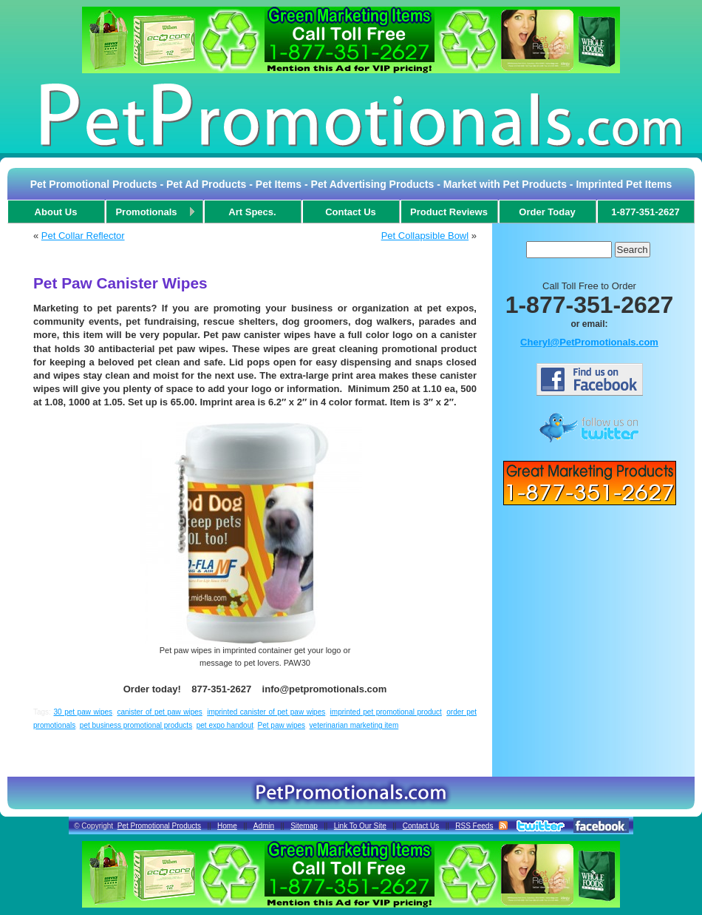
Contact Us (421, 826)
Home (227, 826)
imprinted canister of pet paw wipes (266, 712)
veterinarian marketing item (354, 725)
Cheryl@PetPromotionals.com (589, 342)
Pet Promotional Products (159, 826)
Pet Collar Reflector (83, 235)
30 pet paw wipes (82, 712)
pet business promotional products (136, 725)
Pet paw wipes (281, 725)
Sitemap (304, 826)
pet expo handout (225, 725)
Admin (263, 826)
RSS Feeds (474, 826)
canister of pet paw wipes (159, 712)
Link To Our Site (360, 826)
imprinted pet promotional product (386, 712)
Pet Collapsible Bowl (425, 235)
